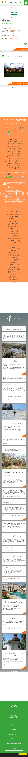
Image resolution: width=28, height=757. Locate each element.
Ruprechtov (10, 165)
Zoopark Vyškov (13, 218)
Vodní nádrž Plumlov (14, 228)
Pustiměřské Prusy (10, 162)
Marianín (9, 150)
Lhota (19, 148)
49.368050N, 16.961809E (14, 30)
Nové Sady (11, 152)
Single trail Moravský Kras (14, 242)
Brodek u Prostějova (11, 141)
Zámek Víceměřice (13, 245)
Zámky (4, 196)
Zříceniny (10, 196)
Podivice (11, 158)
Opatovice (17, 153)
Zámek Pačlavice (13, 278)
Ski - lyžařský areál (14, 187)
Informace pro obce (14, 734)
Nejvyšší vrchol (22, 199)
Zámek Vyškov (14, 216)
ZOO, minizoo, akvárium (12, 184)
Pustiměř (17, 160)
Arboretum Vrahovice (14, 269)
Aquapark (22, 184)
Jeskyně (10, 199)
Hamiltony (19, 143)
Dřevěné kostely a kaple (19, 196)
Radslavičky (11, 164)
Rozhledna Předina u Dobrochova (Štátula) (14, 224)
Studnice (17, 167)
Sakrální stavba (19, 206)
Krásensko (10, 146)
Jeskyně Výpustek (13, 276)
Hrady (25, 193)
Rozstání (17, 164)
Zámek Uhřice (14, 280)
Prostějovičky (10, 160)
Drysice (13, 143)
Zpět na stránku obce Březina (21, 83)
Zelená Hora (17, 169)
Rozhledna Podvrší (13, 273)
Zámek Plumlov (13, 221)
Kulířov (14, 148)
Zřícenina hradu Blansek (14, 264)
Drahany (7, 143)
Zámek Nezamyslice (13, 254)
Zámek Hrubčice (13, 274)
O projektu (14, 725)
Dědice (20, 141)
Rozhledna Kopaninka (14, 226)
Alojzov (11, 140)
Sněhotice (10, 167)
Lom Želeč (14, 209)
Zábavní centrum (9, 206)
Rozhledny (19, 193)
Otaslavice (10, 155)
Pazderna (17, 157)
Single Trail (14, 203)
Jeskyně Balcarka (13, 244)
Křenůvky (17, 146)
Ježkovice (10, 145)
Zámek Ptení (13, 247)
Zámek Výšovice (13, 235)
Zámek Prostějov (14, 252)
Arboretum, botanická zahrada (8, 193)
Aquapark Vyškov (13, 213)
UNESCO (6, 187)
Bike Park (7, 203)
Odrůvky (17, 152)
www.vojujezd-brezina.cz (15, 38)
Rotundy (4, 199)
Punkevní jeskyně (13, 262)
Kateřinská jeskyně (13, 271)
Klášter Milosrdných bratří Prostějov (14, 256)
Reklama (14, 729)
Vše (4, 184)
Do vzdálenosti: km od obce (10, 128)
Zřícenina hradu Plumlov (14, 220)
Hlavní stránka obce (23, 49)
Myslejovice (17, 150)
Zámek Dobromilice (13, 232)
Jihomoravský (12, 25)
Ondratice (10, 153)
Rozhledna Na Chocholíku (13, 215)
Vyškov (10, 28)
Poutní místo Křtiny (13, 268)
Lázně (15, 199)
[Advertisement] (14, 102)
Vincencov (10, 169)
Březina (6, 20)
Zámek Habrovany (14, 259)
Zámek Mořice (14, 266)
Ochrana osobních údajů (14, 743)
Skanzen (22, 187)
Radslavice (20, 162)
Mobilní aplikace (14, 739)
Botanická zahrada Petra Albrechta (14, 249)
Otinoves (17, 155)
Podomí (16, 158)
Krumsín (9, 148)
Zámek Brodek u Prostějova (13, 211)
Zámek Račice (14, 230)
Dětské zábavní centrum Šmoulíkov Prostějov (14, 239)
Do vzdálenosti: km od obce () (14, 172)
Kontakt (14, 748)
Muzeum (21, 203)
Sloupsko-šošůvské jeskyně (13, 261)
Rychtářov (17, 165)
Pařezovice (10, 157)
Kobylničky (17, 145)
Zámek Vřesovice (13, 233)
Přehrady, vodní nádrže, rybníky (14, 190)
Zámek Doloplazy (14, 237)
